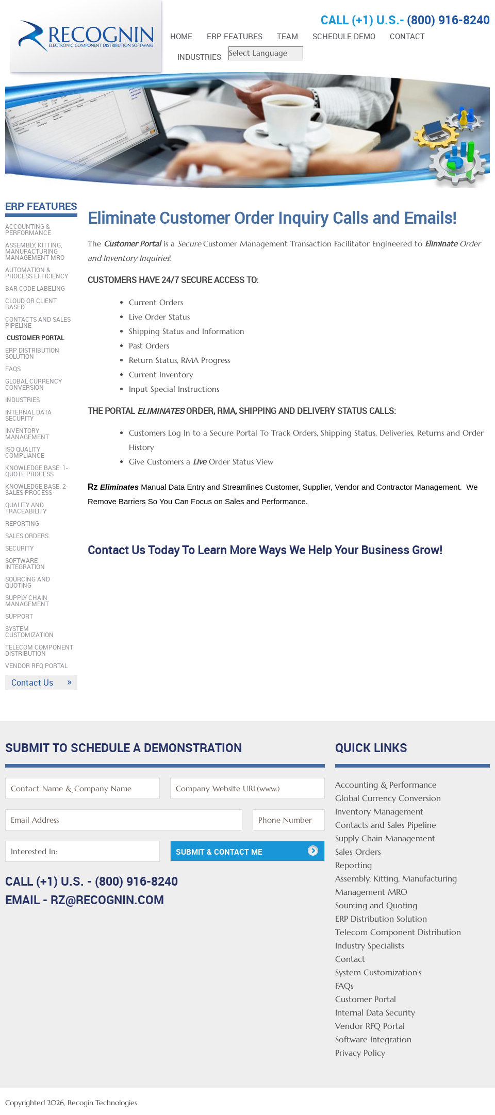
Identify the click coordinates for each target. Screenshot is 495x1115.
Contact (407, 36)
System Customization (29, 631)
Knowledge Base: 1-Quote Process (36, 470)
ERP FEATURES (234, 36)
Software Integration (25, 563)
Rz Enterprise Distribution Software (87, 40)
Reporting (22, 523)
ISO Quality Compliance (24, 452)
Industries (199, 57)
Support (19, 616)
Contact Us (32, 682)
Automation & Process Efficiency (36, 273)
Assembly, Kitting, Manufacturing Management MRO (34, 251)
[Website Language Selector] (265, 53)
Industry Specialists (369, 945)
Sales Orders (26, 535)
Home (181, 36)
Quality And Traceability (25, 508)
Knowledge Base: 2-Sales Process (36, 489)
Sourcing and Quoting (27, 582)
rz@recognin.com (107, 900)
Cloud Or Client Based (31, 303)
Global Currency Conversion (33, 384)
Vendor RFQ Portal (36, 665)
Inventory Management (27, 433)
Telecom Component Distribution (39, 650)
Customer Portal (35, 338)
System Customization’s (378, 972)
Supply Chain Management (27, 600)
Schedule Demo (343, 36)
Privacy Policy (360, 1052)
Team (287, 36)
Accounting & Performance (28, 229)
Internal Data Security (28, 415)
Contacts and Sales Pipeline (38, 322)
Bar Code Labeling (35, 288)
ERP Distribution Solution (32, 353)
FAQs (13, 368)
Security (19, 548)
